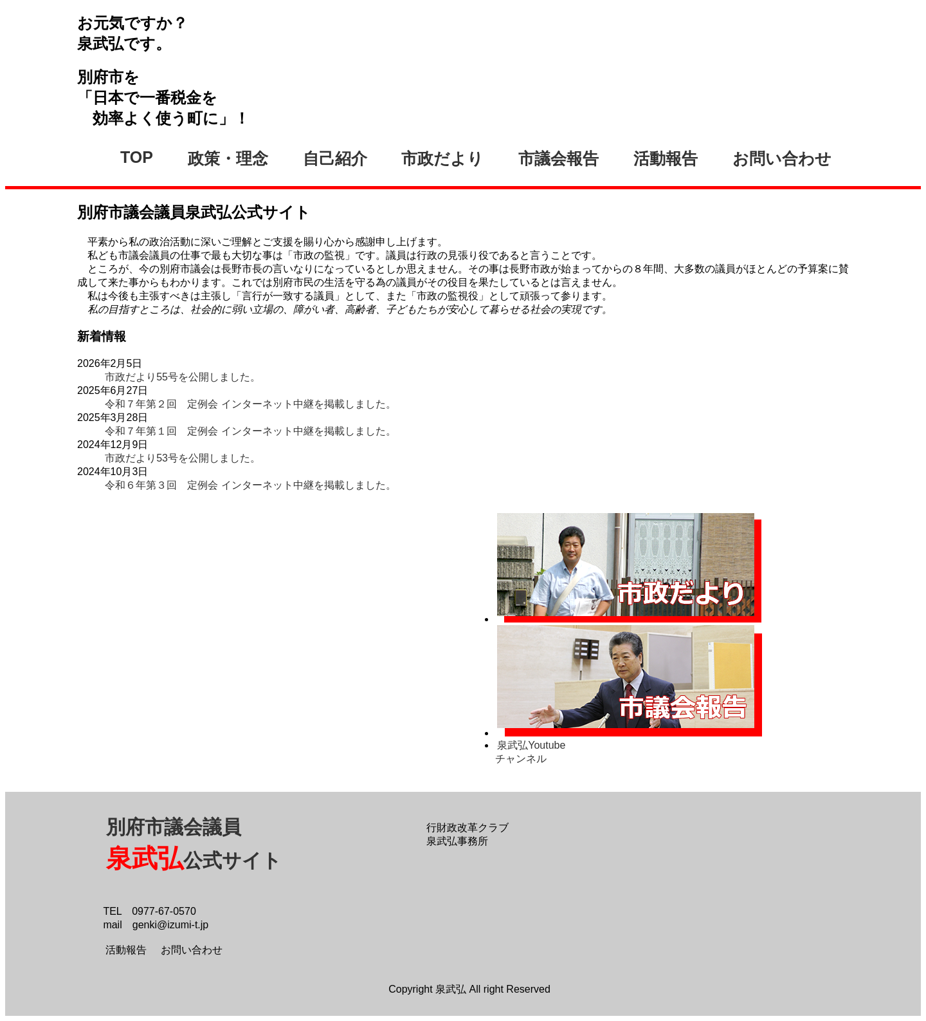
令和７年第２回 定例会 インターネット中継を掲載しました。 (250, 403)
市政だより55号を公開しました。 (182, 376)
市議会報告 (558, 158)
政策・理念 (228, 158)
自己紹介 (335, 158)
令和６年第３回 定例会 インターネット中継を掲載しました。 (250, 485)
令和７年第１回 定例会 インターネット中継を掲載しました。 (250, 431)
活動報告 (665, 158)
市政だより (442, 158)
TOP (136, 157)
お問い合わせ (781, 158)
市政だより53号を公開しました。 (182, 458)
